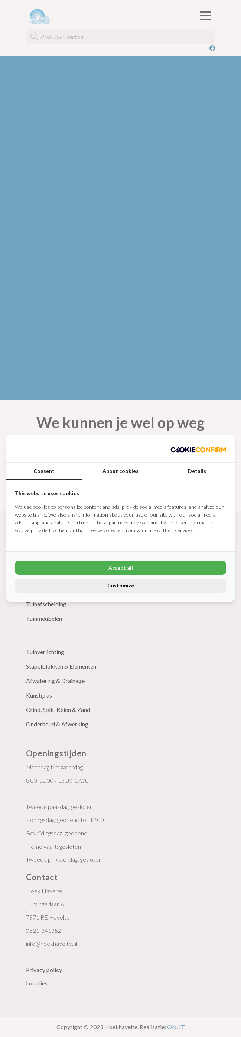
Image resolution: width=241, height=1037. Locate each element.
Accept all (120, 567)
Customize (120, 585)
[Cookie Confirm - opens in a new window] (198, 448)
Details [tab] (197, 471)
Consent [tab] (44, 471)
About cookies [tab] (120, 471)
